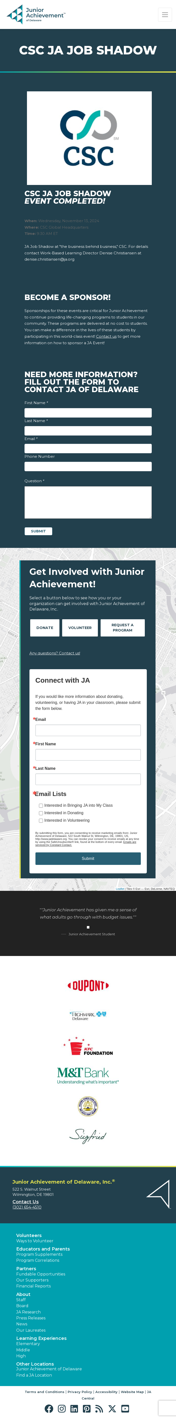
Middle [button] (23, 1350)
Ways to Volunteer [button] (34, 1241)
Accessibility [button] (106, 1392)
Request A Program (123, 627)
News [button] (21, 1324)
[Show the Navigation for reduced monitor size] (165, 15)
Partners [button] (26, 1268)
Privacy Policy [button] (80, 1392)
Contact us (106, 336)
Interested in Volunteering (67, 820)
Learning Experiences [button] (41, 1338)
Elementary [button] (28, 1343)
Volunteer (80, 628)
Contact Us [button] (25, 1202)
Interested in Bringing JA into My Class (78, 805)
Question (34, 480)
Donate (44, 628)
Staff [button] (21, 1299)
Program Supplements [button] (39, 1254)
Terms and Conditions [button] (44, 1392)
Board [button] (22, 1305)
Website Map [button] (132, 1392)
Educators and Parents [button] (43, 1249)
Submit (88, 858)
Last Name (36, 420)
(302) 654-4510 (26, 1207)
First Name (36, 402)
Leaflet (120, 888)
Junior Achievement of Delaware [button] (49, 1369)
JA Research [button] (28, 1312)
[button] (50, 1409)
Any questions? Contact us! (54, 653)
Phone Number (39, 456)
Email (30, 438)
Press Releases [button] (30, 1318)
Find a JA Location (34, 1375)
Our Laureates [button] (30, 1330)
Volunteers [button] (29, 1235)
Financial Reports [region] (33, 1286)
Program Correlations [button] (37, 1260)
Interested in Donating (64, 813)
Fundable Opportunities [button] (40, 1274)
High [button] (21, 1356)
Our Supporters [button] (32, 1280)
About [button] (23, 1294)
